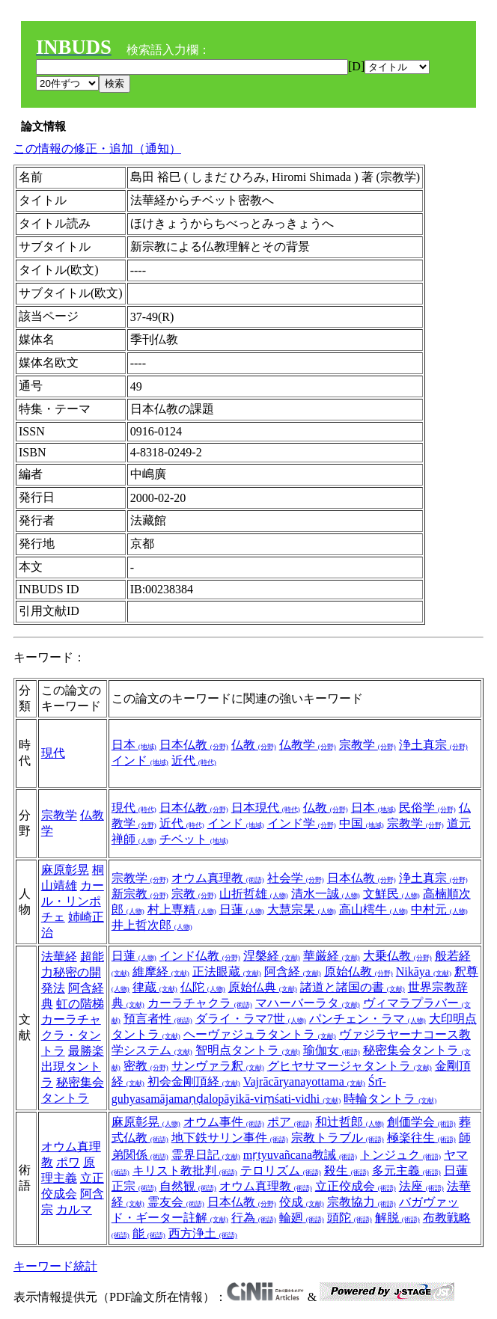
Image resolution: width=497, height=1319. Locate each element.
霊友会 (175, 1202)
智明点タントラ (247, 1050)
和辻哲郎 (349, 1122)
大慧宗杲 (301, 909)
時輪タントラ (390, 1098)
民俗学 (427, 807)
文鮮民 (391, 893)
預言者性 (158, 1018)
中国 (361, 823)
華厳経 (331, 955)
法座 (421, 1186)
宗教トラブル (337, 1137)
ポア (289, 1122)
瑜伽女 (331, 1050)
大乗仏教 (397, 955)
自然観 (187, 1186)
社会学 (295, 878)
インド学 (301, 823)
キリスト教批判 (184, 1170)
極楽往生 (421, 1137)
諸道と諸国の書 (352, 987)
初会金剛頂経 (193, 1081)
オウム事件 (223, 1122)
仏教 (253, 744)
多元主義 (406, 1170)
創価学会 (421, 1122)
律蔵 (154, 987)
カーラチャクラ (199, 1003)
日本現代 (265, 807)
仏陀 (202, 987)
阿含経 (292, 971)
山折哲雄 (253, 893)
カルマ (74, 1209)
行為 (253, 1217)
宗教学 (367, 744)
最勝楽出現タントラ (72, 1066)
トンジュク (400, 1154)
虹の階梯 (80, 1003)
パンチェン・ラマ (367, 1018)
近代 (193, 760)
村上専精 (181, 909)
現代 (53, 753)
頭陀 (349, 1217)
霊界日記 (205, 1154)
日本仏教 (193, 744)
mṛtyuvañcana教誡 (300, 1154)
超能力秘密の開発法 (72, 972)
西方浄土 (202, 1233)
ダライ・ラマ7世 (250, 1018)
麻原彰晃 (65, 869)
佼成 (301, 1202)
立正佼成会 (355, 1186)
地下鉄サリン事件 (229, 1137)
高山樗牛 (373, 909)
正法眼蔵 (226, 971)
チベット (193, 839)
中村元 (439, 909)
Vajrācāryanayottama (304, 1081)
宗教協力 (361, 1202)
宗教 (193, 893)
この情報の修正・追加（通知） (97, 148)
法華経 (59, 956)
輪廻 (301, 1217)
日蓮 (241, 909)
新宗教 (140, 893)
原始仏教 (358, 971)
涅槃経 (271, 955)
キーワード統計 (55, 1266)
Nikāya (423, 971)
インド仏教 (199, 955)
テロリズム (280, 1170)
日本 (134, 744)
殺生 (346, 1170)
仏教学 (307, 744)
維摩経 (160, 971)
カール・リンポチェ (72, 901)
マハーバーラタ (307, 1003)
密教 (146, 1065)
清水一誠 (325, 893)
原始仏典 (262, 987)
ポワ (68, 1162)
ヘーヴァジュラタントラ (259, 1034)
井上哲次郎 (152, 925)
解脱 (397, 1217)
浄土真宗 (433, 744)
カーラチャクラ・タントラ (71, 1035)
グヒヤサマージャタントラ (349, 1065)
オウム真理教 (217, 878)
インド (140, 760)
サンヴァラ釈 (217, 1065)
